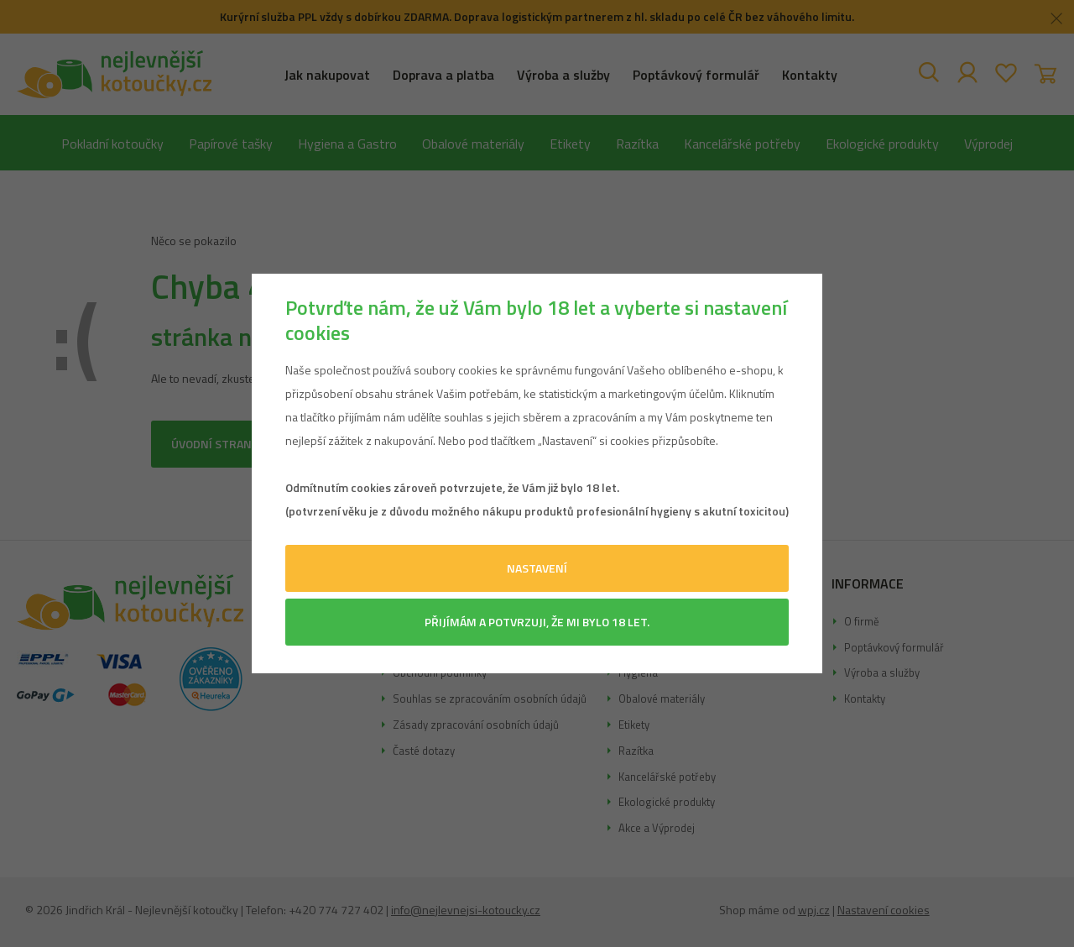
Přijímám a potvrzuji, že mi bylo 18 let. (537, 621)
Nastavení (537, 568)
